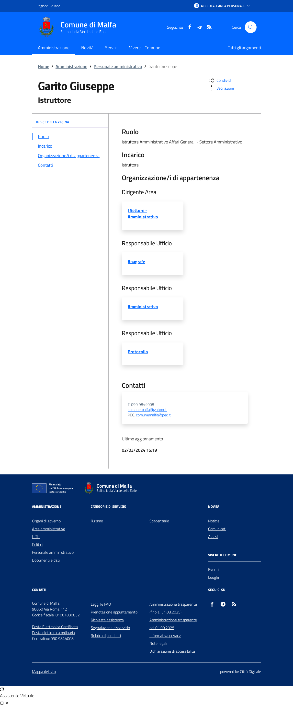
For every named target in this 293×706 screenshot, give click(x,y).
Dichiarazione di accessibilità (172, 651)
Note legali (158, 643)
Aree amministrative (48, 529)
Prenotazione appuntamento (114, 612)
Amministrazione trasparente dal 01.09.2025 (173, 624)
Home (43, 66)
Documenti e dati (46, 560)
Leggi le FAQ (101, 604)
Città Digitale (250, 671)
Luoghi (213, 577)
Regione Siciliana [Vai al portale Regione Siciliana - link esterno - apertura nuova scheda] (48, 5)
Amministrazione (71, 66)
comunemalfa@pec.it (153, 415)
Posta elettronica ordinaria (53, 632)
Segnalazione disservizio (110, 628)
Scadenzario (159, 521)
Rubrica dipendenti (106, 635)
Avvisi (213, 537)
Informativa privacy (165, 635)
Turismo (97, 521)
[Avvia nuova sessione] (2, 689)
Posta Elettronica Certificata (55, 627)
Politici (37, 544)
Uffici (36, 537)
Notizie (213, 521)
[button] (222, 6)
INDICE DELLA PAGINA (70, 122)
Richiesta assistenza (107, 620)
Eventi (213, 569)
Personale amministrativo (118, 66)
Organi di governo (46, 521)
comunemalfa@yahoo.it (147, 409)
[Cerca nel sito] (251, 27)
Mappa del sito (44, 671)
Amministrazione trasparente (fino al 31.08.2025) (173, 608)
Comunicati (217, 529)
